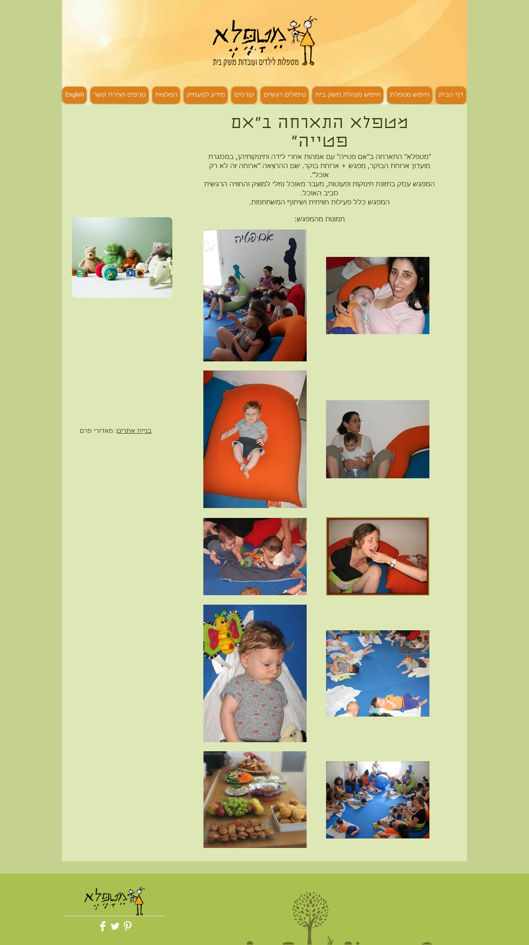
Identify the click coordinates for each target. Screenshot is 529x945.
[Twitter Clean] (115, 926)
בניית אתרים (134, 431)
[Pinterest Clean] (127, 926)
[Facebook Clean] (103, 926)
